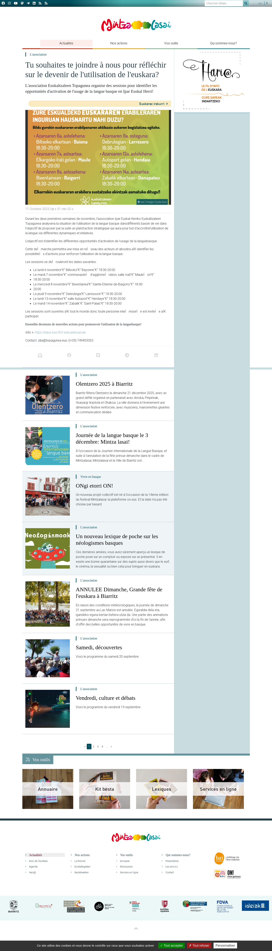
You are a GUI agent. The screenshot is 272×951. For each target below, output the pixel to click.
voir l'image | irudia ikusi (152, 202)
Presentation (170, 861)
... (107, 746)
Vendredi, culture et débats (106, 698)
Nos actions (118, 43)
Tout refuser (199, 945)
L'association (38, 54)
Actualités (66, 43)
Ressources (124, 866)
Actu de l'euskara (36, 861)
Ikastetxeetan (80, 872)
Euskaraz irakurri (153, 104)
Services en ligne (127, 872)
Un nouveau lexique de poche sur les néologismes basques (117, 539)
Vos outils (171, 43)
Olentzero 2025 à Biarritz (104, 384)
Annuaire (123, 861)
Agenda (31, 866)
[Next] (111, 746)
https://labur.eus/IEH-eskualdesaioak (60, 332)
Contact (168, 872)
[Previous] (85, 746)
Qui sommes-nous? (223, 43)
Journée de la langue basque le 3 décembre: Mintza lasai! (112, 438)
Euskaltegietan (80, 866)
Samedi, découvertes (99, 647)
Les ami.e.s (170, 866)
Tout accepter (171, 945)
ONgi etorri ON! (94, 486)
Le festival (78, 861)
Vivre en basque (90, 476)
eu (260, 3)
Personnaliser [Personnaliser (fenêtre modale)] (225, 945)
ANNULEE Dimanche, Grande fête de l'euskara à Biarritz (119, 592)
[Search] (224, 3)
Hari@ (30, 872)
